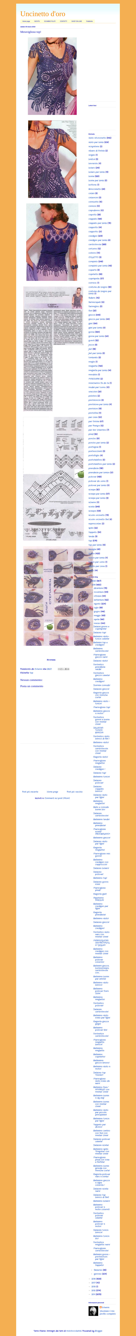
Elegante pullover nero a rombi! (101, 1175)
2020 (94, 581)
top (31, 672)
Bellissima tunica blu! (101, 1237)
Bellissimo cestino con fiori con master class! (101, 1133)
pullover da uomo (97, 481)
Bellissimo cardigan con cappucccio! (100, 862)
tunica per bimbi (96, 557)
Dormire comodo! (101, 685)
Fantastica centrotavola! (100, 1034)
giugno (97, 611)
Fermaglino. (94, 306)
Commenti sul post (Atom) (57, 798)
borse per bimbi (96, 180)
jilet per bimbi (95, 353)
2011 (94, 1294)
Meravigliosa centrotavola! (100, 1249)
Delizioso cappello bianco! (98, 789)
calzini (91, 193)
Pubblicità (89, 21)
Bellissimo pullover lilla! (100, 1028)
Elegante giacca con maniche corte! (101, 695)
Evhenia (105, 1307)
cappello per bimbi (98, 223)
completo (93, 261)
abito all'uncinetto (97, 138)
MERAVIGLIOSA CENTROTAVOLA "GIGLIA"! (101, 943)
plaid (91, 434)
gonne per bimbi (96, 336)
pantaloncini (95, 400)
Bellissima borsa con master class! (101, 1104)
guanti (91, 340)
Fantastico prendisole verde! (99, 667)
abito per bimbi (96, 142)
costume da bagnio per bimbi (100, 292)
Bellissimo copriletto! (99, 1055)
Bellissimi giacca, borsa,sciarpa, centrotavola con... (101, 969)
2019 (94, 584)
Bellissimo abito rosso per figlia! (101, 1016)
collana (92, 253)
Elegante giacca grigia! (101, 1022)
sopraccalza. (95, 523)
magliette (93, 366)
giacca (92, 315)
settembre (99, 600)
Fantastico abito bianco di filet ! (101, 737)
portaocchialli (95, 451)
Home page (26, 21)
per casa (93, 417)
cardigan (93, 236)
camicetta (93, 201)
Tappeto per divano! (99, 1125)
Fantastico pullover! (98, 1004)
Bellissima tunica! (101, 776)
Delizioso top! (99, 632)
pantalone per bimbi (98, 404)
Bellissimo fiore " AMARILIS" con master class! (101, 1089)
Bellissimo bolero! (101, 1201)
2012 (94, 1290)
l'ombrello (93, 357)
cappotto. (93, 231)
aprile (97, 619)
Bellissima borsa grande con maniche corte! (101, 1168)
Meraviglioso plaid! (99, 889)
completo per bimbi (98, 265)
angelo (92, 155)
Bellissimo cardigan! (98, 680)
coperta (93, 270)
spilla (91, 528)
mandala (93, 374)
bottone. (93, 184)
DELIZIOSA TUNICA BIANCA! (98, 730)
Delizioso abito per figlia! (100, 796)
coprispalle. (94, 278)
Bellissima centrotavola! (100, 649)
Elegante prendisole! (99, 913)
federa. (92, 297)
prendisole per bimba (99, 472)
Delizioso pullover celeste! (101, 1140)
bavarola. (93, 163)
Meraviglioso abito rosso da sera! (101, 1081)
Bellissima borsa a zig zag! (101, 1096)
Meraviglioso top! (101, 707)
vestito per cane (97, 566)
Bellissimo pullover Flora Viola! (101, 991)
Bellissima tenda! (101, 819)
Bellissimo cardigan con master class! (100, 951)
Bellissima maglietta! (99, 802)
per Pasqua (94, 425)
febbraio (98, 1270)
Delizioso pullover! (98, 781)
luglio (96, 607)
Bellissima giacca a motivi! (101, 712)
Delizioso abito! (100, 660)
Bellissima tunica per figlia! (101, 1119)
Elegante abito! (100, 757)
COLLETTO (93, 257)
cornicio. (93, 282)
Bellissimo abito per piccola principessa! (100, 1112)
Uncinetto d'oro (42, 14)
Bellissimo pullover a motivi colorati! (101, 1207)
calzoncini (93, 197)
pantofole (93, 413)
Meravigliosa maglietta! (99, 761)
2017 (94, 1282)
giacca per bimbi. (97, 319)
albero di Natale (97, 150)
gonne (91, 332)
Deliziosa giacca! (101, 689)
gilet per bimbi (95, 327)
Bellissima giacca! (101, 837)
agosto (97, 603)
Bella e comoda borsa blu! (101, 808)
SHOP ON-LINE (77, 21)
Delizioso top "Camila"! (99, 1073)
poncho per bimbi (97, 442)
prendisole (94, 468)
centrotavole (95, 244)
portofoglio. (94, 455)
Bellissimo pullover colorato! (98, 959)
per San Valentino (97, 430)
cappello (93, 219)
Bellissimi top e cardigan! (100, 643)
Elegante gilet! (100, 894)
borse (91, 176)
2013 (94, 1286)
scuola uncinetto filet (99, 519)
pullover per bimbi (97, 485)
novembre (99, 592)
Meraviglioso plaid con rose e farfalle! (101, 1159)
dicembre (99, 588)
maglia (92, 361)
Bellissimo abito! (101, 742)
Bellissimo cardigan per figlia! (100, 906)
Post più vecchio (74, 791)
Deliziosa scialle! (101, 1145)
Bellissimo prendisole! (99, 824)
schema (92, 502)
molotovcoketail (73, 1331)
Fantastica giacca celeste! (101, 674)
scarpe (92, 489)
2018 (94, 1279)
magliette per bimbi (98, 370)
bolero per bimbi (97, 172)
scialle (91, 506)
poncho (92, 438)
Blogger (98, 1331)
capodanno (94, 210)
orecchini (93, 391)
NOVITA (37, 21)
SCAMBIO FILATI (50, 21)
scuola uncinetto (97, 515)
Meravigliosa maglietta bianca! (99, 1042)
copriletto (93, 274)
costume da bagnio (98, 287)
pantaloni (93, 408)
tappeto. (93, 532)
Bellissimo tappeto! (98, 1264)
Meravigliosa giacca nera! (100, 655)
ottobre (98, 596)
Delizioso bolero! (101, 868)
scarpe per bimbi (97, 494)
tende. (91, 536)
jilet (90, 349)
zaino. (91, 570)
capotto (93, 214)
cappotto (93, 227)
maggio (97, 615)
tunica (92, 553)
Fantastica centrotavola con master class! (100, 750)
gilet (90, 323)
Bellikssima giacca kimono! (101, 1061)
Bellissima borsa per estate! (101, 977)
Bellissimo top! (100, 878)
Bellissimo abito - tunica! (101, 702)
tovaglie (92, 549)
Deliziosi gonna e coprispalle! (101, 627)
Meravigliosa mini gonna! (101, 854)
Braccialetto (95, 189)
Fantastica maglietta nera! (101, 1243)
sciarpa (92, 511)
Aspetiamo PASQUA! (98, 899)
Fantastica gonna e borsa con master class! (101, 721)
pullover (92, 476)
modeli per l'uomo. (97, 387)
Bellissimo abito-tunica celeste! (101, 637)
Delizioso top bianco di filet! (101, 1196)
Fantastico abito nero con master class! (101, 934)
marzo (97, 623)
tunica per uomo (97, 562)
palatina (93, 396)
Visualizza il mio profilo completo (108, 1312)
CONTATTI (63, 21)
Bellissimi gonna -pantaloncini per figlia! (101, 1256)
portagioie (93, 447)
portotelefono (95, 459)
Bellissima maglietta (98, 1049)
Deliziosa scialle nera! (100, 1190)
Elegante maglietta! (99, 848)
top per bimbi (95, 545)
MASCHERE (94, 378)
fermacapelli (95, 302)
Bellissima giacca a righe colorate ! (101, 1182)
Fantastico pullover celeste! (98, 1215)
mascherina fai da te (99, 383)
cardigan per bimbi (98, 240)
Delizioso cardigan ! (99, 768)
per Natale (94, 421)
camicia (92, 206)
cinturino (93, 248)
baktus (92, 159)
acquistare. (94, 146)
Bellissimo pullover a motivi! (99, 1224)
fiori (90, 310)
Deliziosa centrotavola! (100, 814)
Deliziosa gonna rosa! (100, 883)
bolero (92, 167)
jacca (91, 344)
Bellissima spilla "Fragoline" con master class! (101, 1151)
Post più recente (30, 791)
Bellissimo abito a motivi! (101, 1067)
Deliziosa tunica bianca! (100, 1231)
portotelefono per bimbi (100, 464)
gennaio (98, 1274)
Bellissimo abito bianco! (100, 983)
